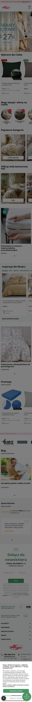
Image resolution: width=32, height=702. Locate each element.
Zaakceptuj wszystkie (16, 691)
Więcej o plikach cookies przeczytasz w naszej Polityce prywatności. (16, 685)
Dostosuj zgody (16, 695)
